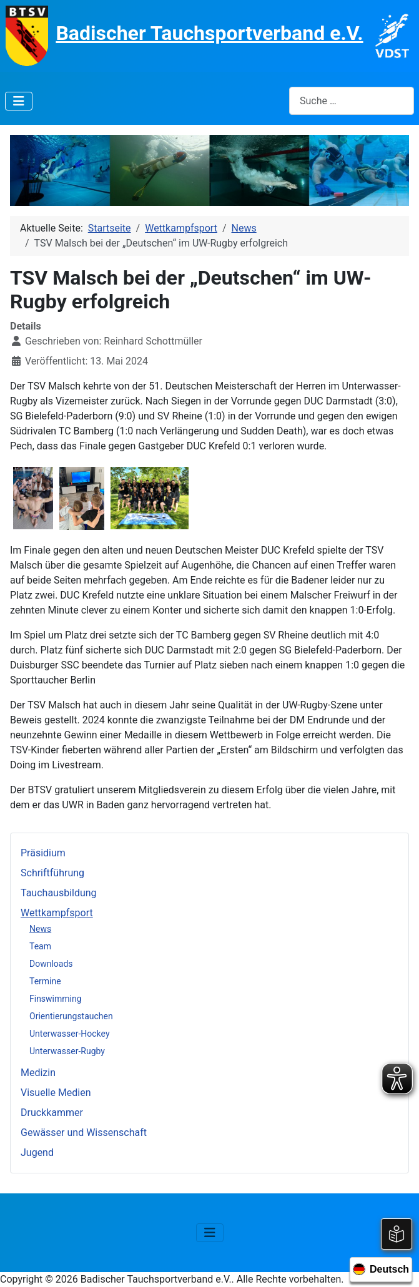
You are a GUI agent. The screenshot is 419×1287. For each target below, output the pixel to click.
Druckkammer (52, 1112)
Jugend (37, 1152)
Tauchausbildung (59, 893)
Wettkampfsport (57, 913)
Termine (45, 981)
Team (40, 946)
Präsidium (43, 853)
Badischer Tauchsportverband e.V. (209, 33)
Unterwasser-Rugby (67, 1051)
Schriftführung (52, 873)
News (40, 929)
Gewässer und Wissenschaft (84, 1132)
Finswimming (55, 999)
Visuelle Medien (56, 1093)
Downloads (51, 964)
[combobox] (351, 101)
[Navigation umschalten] (18, 101)
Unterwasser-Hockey (69, 1034)
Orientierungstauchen (71, 1016)
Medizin (38, 1073)
